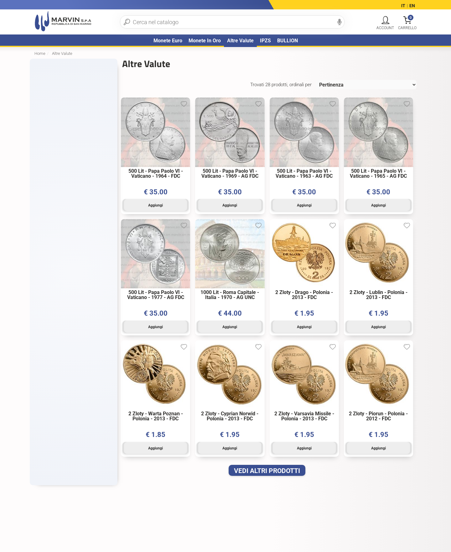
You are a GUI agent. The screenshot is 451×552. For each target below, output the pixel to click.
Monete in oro (205, 41)
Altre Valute (240, 41)
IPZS (265, 41)
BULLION (287, 41)
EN (412, 5)
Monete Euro (167, 41)
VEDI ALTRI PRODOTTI (267, 467)
